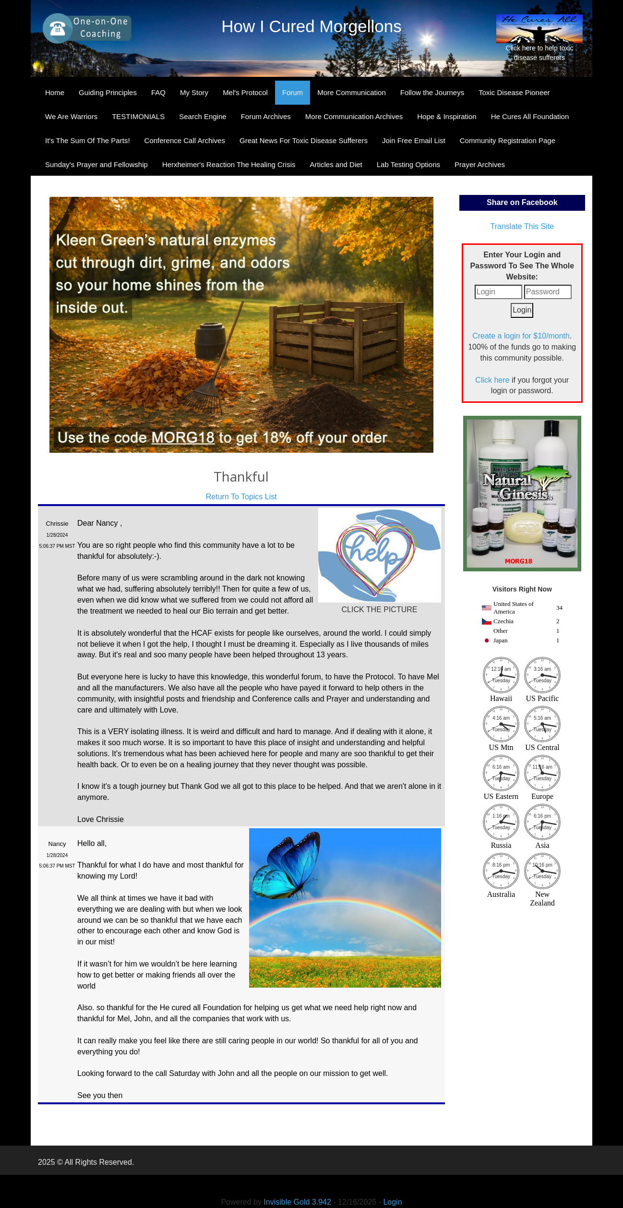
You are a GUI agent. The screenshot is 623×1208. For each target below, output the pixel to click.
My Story (194, 92)
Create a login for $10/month (521, 336)
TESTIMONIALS (138, 116)
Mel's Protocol (245, 92)
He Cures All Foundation (530, 116)
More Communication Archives (354, 116)
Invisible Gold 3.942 (298, 1202)
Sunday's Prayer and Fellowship (96, 164)
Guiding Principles (108, 92)
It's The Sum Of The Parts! (87, 140)
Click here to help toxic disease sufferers (539, 37)
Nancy (57, 843)
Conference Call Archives (184, 140)
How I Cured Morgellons (311, 26)
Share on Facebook (522, 202)
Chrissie (57, 523)
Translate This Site (522, 226)
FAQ (158, 92)
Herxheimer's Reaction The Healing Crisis (229, 164)
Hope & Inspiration (446, 116)
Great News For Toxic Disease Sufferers (304, 140)
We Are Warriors (71, 116)
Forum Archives (266, 116)
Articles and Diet (336, 164)
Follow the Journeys (432, 92)
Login (392, 1202)
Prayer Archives (480, 164)
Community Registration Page (507, 140)
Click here (492, 380)
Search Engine (202, 116)
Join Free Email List (413, 140)
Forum (292, 92)
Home (54, 92)
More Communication (351, 92)
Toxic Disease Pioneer (514, 92)
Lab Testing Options (408, 164)
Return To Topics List (241, 497)
